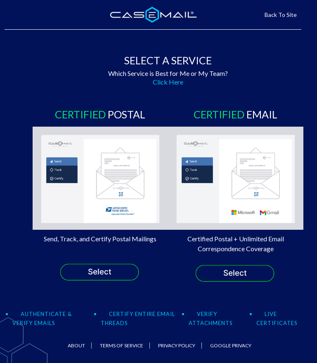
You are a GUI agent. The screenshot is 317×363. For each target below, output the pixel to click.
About (76, 345)
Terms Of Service (121, 345)
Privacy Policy (176, 345)
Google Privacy (230, 345)
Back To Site (281, 14)
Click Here (168, 82)
